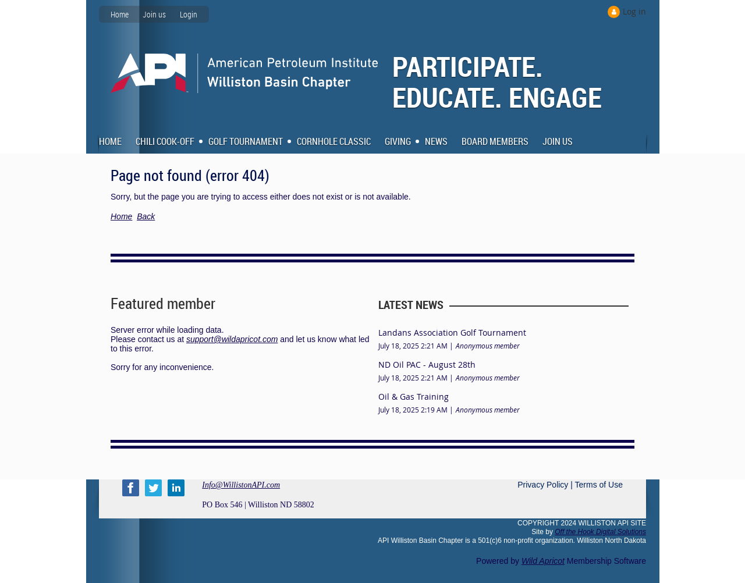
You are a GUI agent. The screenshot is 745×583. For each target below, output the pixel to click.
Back (146, 216)
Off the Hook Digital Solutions (600, 532)
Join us (154, 14)
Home (120, 14)
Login (188, 14)
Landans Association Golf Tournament (452, 332)
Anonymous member (488, 345)
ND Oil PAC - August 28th (427, 364)
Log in (634, 11)
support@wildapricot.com (232, 339)
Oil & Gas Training (413, 396)
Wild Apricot (543, 561)
